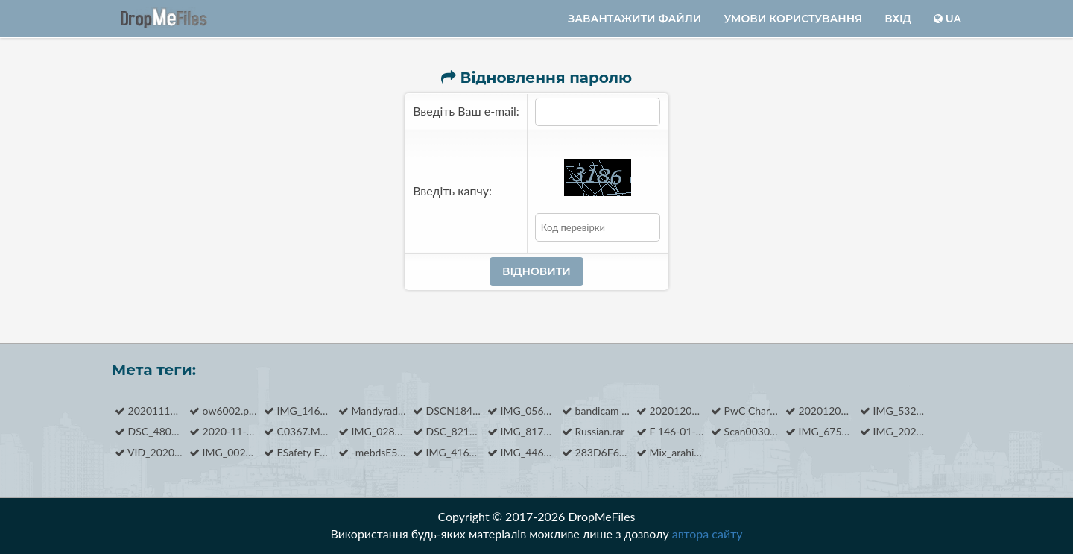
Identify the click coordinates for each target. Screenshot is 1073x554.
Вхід (897, 18)
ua (947, 18)
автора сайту (707, 533)
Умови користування (793, 18)
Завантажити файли (634, 18)
